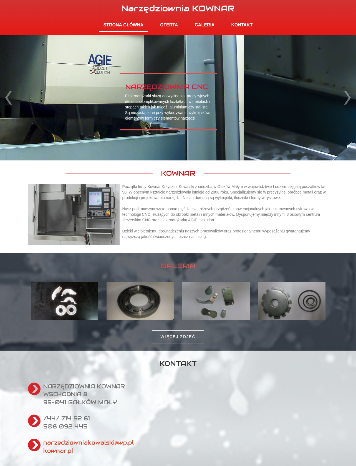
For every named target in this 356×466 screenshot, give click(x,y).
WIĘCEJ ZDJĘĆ (178, 336)
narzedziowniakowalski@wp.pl (88, 442)
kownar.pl (58, 450)
